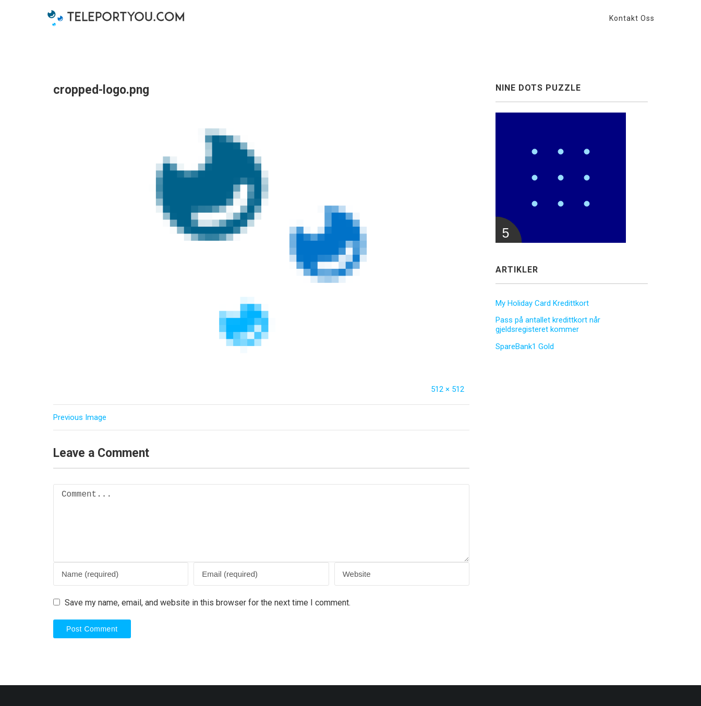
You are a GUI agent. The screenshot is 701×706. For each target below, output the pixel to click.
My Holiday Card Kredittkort (542, 303)
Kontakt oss (632, 18)
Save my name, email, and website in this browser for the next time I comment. (207, 603)
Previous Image (79, 417)
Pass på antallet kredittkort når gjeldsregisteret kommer (547, 324)
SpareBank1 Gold (524, 346)
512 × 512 (447, 389)
